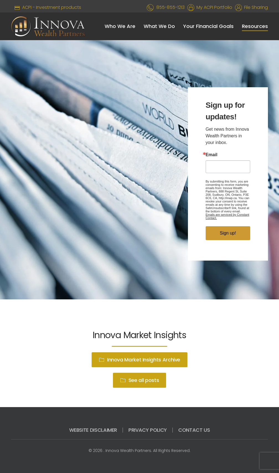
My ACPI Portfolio (213, 7)
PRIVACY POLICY (147, 429)
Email (212, 155)
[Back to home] (48, 26)
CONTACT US (194, 429)
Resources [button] (255, 26)
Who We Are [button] (120, 26)
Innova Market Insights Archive (139, 359)
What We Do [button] (159, 26)
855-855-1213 (170, 7)
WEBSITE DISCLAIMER (93, 429)
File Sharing (255, 7)
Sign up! (228, 233)
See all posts (139, 380)
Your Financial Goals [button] (208, 26)
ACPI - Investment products (46, 7)
